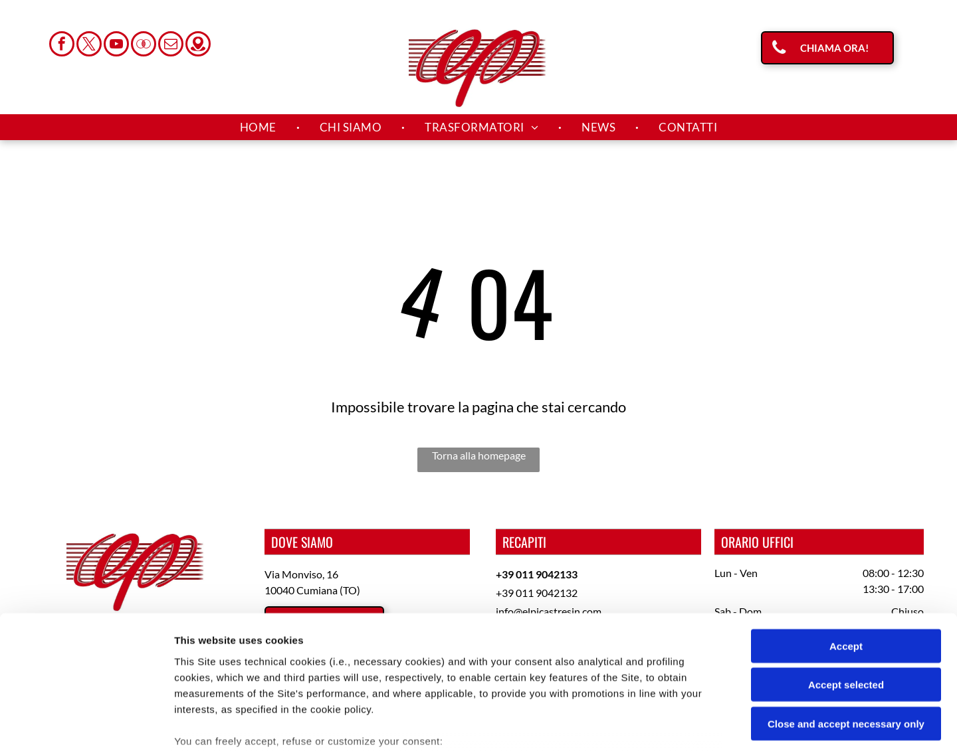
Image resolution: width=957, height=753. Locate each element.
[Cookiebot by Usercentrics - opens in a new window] (86, 727)
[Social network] (143, 45)
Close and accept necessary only (846, 625)
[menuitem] (260, 127)
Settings (676, 726)
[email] (170, 45)
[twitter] (89, 45)
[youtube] (116, 45)
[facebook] (61, 45)
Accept (846, 548)
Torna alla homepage (479, 455)
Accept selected (846, 586)
